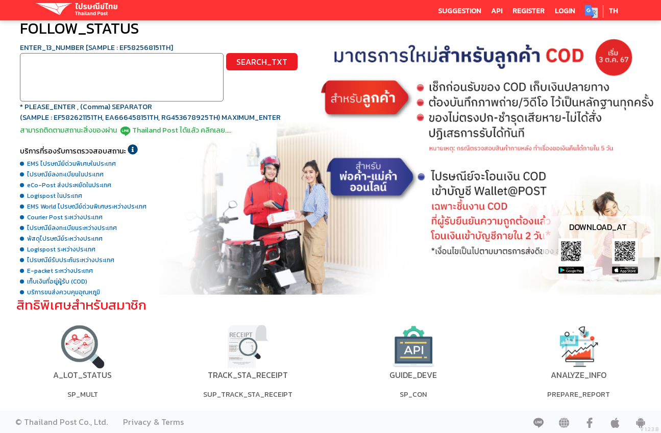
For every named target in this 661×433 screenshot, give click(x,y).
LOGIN (565, 11)
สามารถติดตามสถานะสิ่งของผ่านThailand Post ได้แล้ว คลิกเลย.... (125, 130)
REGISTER (528, 11)
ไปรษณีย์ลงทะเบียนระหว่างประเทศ (72, 228)
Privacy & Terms (153, 422)
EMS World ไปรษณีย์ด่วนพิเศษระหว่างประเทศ (86, 206)
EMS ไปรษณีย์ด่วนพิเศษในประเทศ (71, 163)
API (496, 11)
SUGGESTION (459, 11)
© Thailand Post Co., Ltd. (61, 422)
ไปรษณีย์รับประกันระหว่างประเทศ (70, 260)
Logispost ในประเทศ (54, 195)
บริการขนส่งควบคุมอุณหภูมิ (63, 292)
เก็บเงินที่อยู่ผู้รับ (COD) (57, 281)
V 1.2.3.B (649, 429)
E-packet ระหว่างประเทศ (60, 270)
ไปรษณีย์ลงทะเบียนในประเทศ (65, 174)
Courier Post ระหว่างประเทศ (65, 217)
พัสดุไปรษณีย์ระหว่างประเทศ (65, 238)
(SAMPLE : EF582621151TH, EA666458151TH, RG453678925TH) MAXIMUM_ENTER (150, 117)
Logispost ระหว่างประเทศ (61, 249)
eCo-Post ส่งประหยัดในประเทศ (69, 185)
